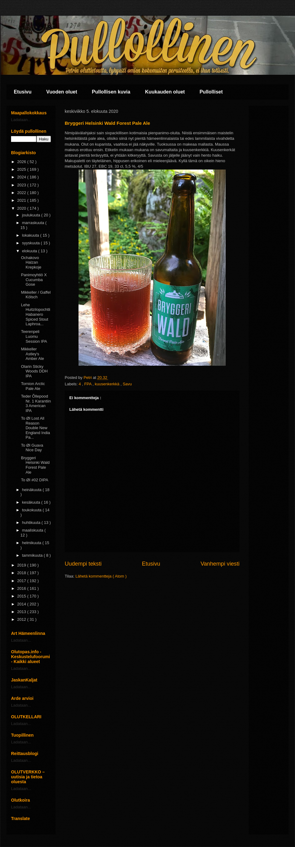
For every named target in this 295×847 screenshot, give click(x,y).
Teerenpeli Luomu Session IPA (34, 336)
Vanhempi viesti (220, 564)
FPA (88, 384)
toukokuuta (32, 510)
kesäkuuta (31, 502)
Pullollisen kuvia (111, 91)
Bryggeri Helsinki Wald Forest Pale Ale (35, 465)
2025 (22, 169)
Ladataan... (21, 119)
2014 (22, 604)
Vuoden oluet (61, 91)
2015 (22, 596)
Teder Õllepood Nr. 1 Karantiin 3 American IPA (36, 403)
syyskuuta (31, 243)
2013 (22, 611)
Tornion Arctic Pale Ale (33, 386)
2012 (22, 619)
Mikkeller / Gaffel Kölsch (36, 295)
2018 (22, 572)
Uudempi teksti (83, 564)
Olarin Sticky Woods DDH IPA (34, 371)
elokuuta (30, 251)
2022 (22, 192)
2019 (22, 565)
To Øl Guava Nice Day (32, 447)
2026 (22, 161)
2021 (22, 200)
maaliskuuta (33, 530)
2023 (22, 185)
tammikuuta (33, 555)
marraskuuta (33, 222)
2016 (22, 588)
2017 (22, 580)
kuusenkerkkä (108, 384)
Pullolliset (211, 91)
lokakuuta (31, 235)
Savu (127, 384)
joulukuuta (31, 215)
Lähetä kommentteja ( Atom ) (101, 576)
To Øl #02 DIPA (34, 480)
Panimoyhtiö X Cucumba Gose (34, 280)
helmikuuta (32, 542)
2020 (22, 208)
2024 (22, 177)
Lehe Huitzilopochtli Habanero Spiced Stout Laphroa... (35, 314)
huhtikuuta (32, 522)
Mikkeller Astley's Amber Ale (32, 354)
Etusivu (23, 91)
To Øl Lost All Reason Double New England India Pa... (35, 428)
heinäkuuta (32, 489)
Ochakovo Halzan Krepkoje (31, 262)
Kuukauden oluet (165, 91)
